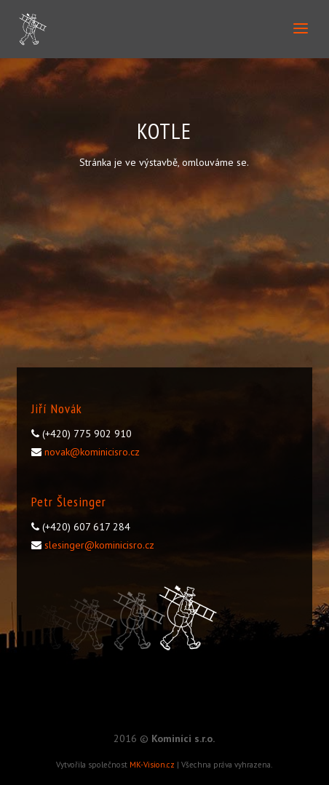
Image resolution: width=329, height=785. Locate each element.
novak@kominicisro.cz (92, 451)
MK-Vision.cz (152, 765)
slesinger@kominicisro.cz (99, 544)
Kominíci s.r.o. (183, 738)
